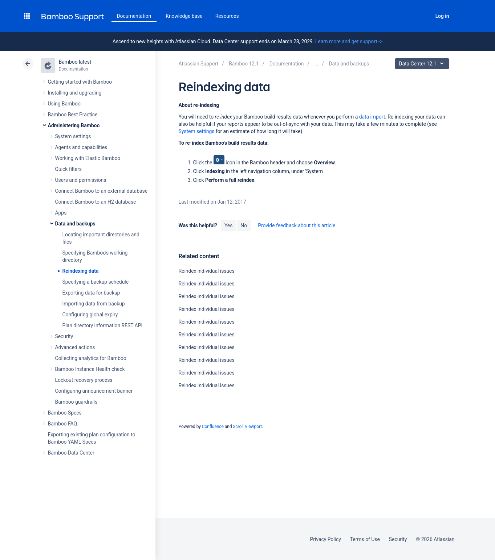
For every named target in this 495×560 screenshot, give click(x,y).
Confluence (213, 426)
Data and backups (75, 224)
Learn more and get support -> (348, 41)
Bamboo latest (75, 62)
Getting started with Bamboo (80, 82)
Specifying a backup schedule (95, 282)
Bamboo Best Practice (73, 114)
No (243, 225)
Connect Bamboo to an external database (101, 191)
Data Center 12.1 (423, 63)
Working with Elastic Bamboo (88, 158)
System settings (73, 136)
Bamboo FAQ (62, 424)
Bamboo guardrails (76, 402)
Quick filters (68, 169)
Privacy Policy (325, 539)
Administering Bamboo (74, 125)
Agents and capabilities (81, 147)
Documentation (134, 16)
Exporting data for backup (91, 293)
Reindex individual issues (206, 271)
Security (64, 336)
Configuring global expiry (90, 314)
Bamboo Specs (65, 413)
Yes (228, 225)
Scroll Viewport (247, 426)
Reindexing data (80, 271)
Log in (442, 16)
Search (422, 16)
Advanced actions (75, 347)
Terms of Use (365, 539)
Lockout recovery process (84, 380)
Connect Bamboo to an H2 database (95, 202)
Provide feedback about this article (296, 225)
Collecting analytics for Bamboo (90, 358)
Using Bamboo (64, 104)
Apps (61, 213)
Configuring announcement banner (94, 391)
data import (372, 117)
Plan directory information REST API (102, 325)
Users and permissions (80, 180)
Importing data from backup (93, 304)
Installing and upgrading (75, 93)
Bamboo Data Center (71, 453)
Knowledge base (184, 16)
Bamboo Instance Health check (90, 369)
